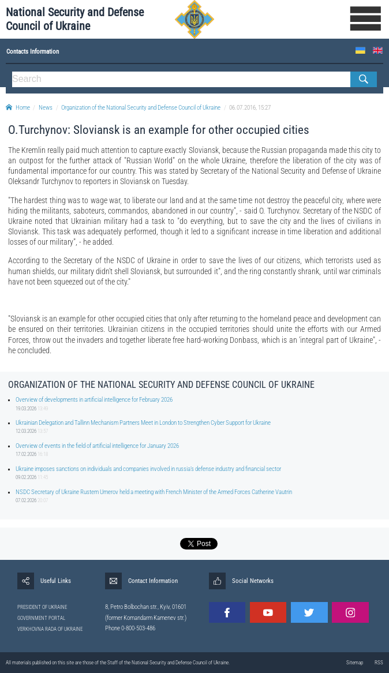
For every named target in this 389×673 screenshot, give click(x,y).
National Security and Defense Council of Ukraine (75, 19)
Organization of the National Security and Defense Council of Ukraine (140, 107)
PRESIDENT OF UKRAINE (42, 607)
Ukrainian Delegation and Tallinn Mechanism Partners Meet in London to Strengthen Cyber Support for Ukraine (143, 423)
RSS (379, 662)
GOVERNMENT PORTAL (41, 618)
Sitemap (354, 662)
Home (18, 107)
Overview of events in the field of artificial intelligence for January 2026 (97, 446)
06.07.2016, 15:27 (250, 107)
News (46, 107)
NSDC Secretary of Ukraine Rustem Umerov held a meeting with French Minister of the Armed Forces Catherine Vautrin (154, 492)
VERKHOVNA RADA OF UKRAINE (50, 629)
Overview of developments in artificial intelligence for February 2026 (94, 399)
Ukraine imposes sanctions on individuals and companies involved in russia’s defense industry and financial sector (148, 469)
